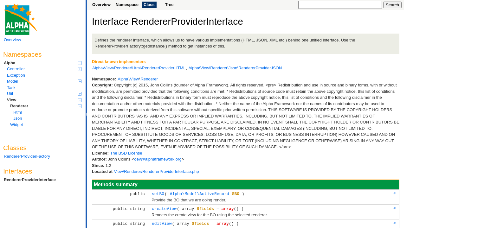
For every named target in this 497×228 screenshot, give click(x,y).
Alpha (43, 62)
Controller (44, 68)
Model (44, 81)
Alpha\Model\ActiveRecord (199, 193)
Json (17, 118)
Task (11, 87)
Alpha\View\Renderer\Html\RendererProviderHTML (139, 68)
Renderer (46, 106)
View (44, 100)
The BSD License (126, 153)
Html (17, 112)
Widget (16, 124)
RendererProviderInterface (30, 179)
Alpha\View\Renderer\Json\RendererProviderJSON (235, 68)
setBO (158, 193)
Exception (16, 75)
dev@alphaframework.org (158, 159)
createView (164, 208)
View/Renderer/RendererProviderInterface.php (156, 171)
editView (161, 222)
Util (44, 93)
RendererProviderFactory (27, 156)
